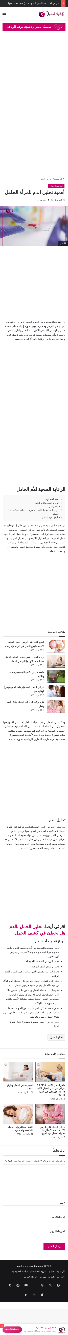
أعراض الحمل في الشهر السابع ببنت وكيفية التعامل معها (33, 3)
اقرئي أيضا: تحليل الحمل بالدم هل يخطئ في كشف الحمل (34, 512)
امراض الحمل (46, 179)
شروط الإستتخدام (38, 1271)
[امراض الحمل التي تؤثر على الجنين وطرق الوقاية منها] (56, 691)
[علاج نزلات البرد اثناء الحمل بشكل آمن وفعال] (56, 706)
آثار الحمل (55, 1037)
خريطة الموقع (30, 1276)
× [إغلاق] (2, 1326)
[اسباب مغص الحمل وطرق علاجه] (18, 1072)
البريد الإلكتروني (58, 1217)
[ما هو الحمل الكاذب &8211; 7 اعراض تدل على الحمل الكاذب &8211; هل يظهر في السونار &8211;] (50, 1072)
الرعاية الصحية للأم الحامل (46, 503)
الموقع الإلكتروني (57, 1231)
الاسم (62, 1203)
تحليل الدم (53, 506)
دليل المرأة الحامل (56, 1276)
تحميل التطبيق (12, 1329)
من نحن (42, 1276)
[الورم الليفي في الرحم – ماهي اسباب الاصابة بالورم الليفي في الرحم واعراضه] (56, 646)
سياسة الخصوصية (20, 1271)
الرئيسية (59, 179)
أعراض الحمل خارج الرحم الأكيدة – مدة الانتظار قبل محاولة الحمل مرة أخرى (52, 1130)
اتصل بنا (51, 1271)
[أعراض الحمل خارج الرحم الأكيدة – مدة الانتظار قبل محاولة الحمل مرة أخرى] (50, 1114)
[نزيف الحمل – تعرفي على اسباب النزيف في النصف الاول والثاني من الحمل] (56, 661)
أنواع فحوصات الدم (50, 517)
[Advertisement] (34, 69)
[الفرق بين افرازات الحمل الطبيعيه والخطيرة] (18, 1114)
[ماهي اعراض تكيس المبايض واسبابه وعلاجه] (56, 676)
